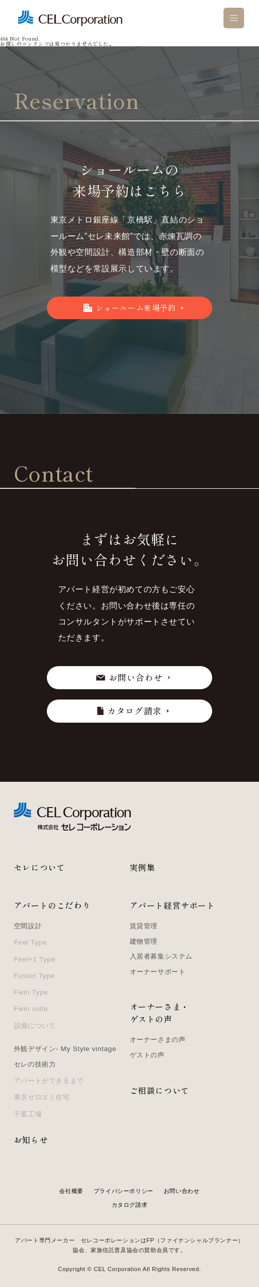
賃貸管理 (144, 926)
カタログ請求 (130, 1205)
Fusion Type (34, 976)
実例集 (143, 867)
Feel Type (30, 942)
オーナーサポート (158, 972)
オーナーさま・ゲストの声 (159, 1013)
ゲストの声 (147, 1055)
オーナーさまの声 (158, 1039)
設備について (35, 1025)
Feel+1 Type (35, 959)
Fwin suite (31, 1009)
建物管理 (144, 941)
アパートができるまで (49, 1080)
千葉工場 (28, 1114)
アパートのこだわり (52, 905)
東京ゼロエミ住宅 (42, 1097)
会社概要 (71, 1191)
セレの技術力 (35, 1064)
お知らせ (31, 1140)
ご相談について (159, 1090)
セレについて (39, 867)
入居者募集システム (161, 956)
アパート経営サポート (172, 905)
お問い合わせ (182, 1191)
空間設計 (28, 926)
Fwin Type (31, 992)
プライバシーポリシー (123, 1191)
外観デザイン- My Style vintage (65, 1049)
